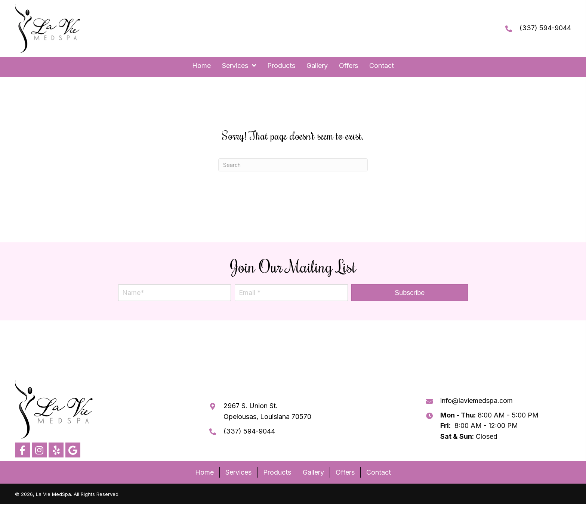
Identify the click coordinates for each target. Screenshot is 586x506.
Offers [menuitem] (345, 472)
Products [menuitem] (277, 472)
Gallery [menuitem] (313, 472)
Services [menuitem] (238, 472)
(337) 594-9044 (545, 28)
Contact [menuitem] (378, 472)
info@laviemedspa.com (476, 400)
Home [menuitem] (204, 472)
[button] (409, 292)
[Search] (293, 164)
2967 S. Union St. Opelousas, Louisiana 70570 (267, 411)
